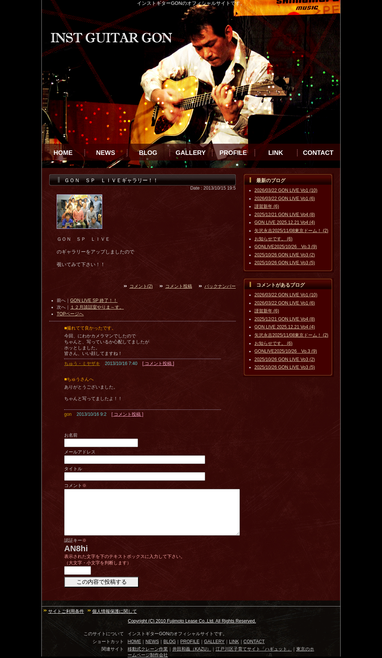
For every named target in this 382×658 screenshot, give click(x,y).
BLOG (148, 152)
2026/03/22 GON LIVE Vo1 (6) (284, 198)
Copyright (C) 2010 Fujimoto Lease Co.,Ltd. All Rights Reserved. (192, 621)
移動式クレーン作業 (148, 649)
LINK (275, 152)
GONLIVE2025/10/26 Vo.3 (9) (285, 246)
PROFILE (233, 152)
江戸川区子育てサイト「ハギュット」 (254, 649)
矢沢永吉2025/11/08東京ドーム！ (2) (291, 230)
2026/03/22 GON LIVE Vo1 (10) (285, 190)
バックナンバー (220, 286)
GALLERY (191, 152)
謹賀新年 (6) (266, 206)
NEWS (105, 152)
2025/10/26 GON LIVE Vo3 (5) (284, 262)
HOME (63, 152)
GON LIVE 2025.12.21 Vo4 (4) (284, 222)
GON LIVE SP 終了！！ (94, 300)
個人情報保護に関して (114, 611)
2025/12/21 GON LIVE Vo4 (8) (284, 214)
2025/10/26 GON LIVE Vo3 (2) (284, 255)
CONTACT (318, 152)
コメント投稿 (178, 286)
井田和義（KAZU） (191, 649)
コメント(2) (141, 286)
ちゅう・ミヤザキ (82, 363)
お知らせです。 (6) (273, 238)
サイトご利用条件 (66, 611)
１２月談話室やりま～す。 (97, 307)
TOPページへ (70, 313)
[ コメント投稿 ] (158, 363)
